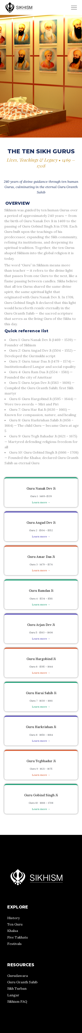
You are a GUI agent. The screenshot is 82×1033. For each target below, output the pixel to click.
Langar (13, 995)
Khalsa (12, 931)
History (13, 918)
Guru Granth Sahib (22, 982)
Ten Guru (14, 924)
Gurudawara (17, 976)
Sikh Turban (17, 988)
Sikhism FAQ (17, 1001)
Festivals (14, 944)
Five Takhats (17, 937)
